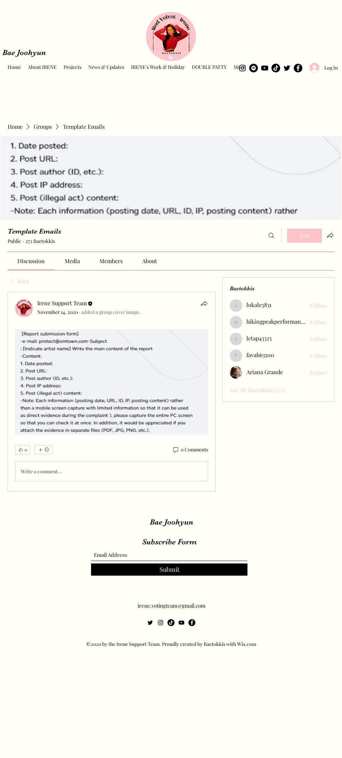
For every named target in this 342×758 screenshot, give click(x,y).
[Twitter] (287, 68)
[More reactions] (43, 449)
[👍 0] (22, 449)
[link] (31, 260)
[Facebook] (298, 68)
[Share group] (330, 235)
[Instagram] (242, 68)
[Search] (271, 236)
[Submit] (169, 569)
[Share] (204, 303)
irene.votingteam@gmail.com (171, 605)
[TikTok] (275, 68)
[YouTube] (264, 68)
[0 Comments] (190, 449)
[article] (111, 391)
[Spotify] (253, 68)
